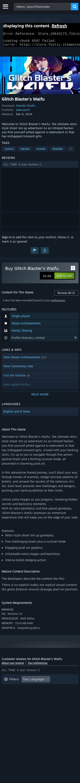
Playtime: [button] (10, 695)
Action (9, 151)
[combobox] (42, 6)
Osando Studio (25, 108)
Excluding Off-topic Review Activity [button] (28, 688)
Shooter (57, 151)
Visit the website (17, 378)
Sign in (6, 239)
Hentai (25, 151)
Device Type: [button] (13, 707)
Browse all (66, 295)
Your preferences (38, 665)
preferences (58, 302)
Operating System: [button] (17, 701)
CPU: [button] (41, 701)
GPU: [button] (56, 701)
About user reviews (13, 665)
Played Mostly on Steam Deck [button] (46, 695)
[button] (40, 167)
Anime (40, 151)
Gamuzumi (23, 112)
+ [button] (70, 151)
